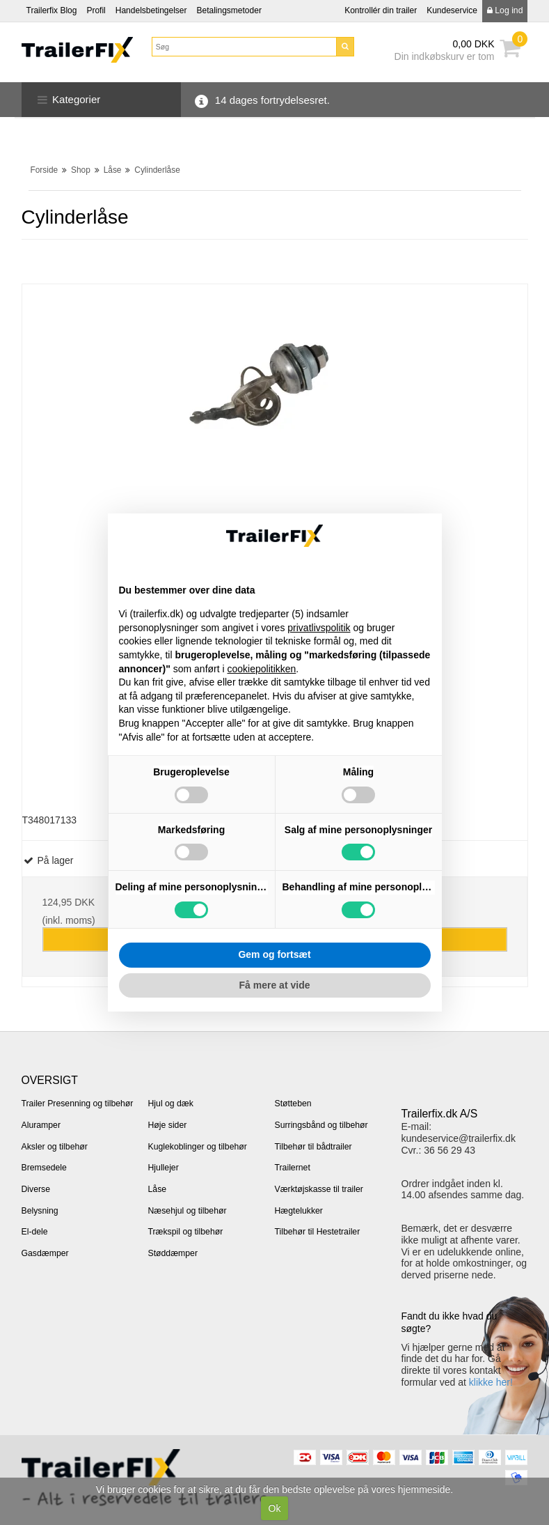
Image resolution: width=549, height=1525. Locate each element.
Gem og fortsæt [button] (274, 954)
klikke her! (491, 1382)
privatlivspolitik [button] (318, 627)
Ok (275, 1508)
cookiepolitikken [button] (262, 668)
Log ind (505, 10)
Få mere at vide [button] (274, 985)
